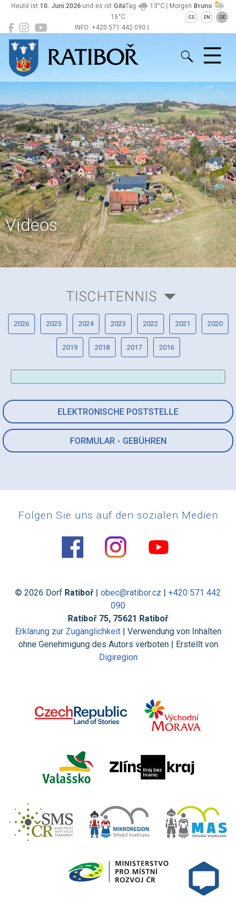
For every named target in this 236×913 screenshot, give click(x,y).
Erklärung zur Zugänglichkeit (67, 631)
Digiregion (118, 657)
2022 (150, 324)
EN (207, 17)
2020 (215, 324)
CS (191, 17)
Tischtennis (111, 296)
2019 (69, 347)
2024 (86, 324)
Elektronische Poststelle (118, 412)
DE (222, 17)
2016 (166, 347)
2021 (182, 324)
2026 (21, 324)
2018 (102, 347)
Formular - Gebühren (118, 441)
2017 (134, 347)
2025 (53, 324)
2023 (118, 324)
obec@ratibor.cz (131, 593)
